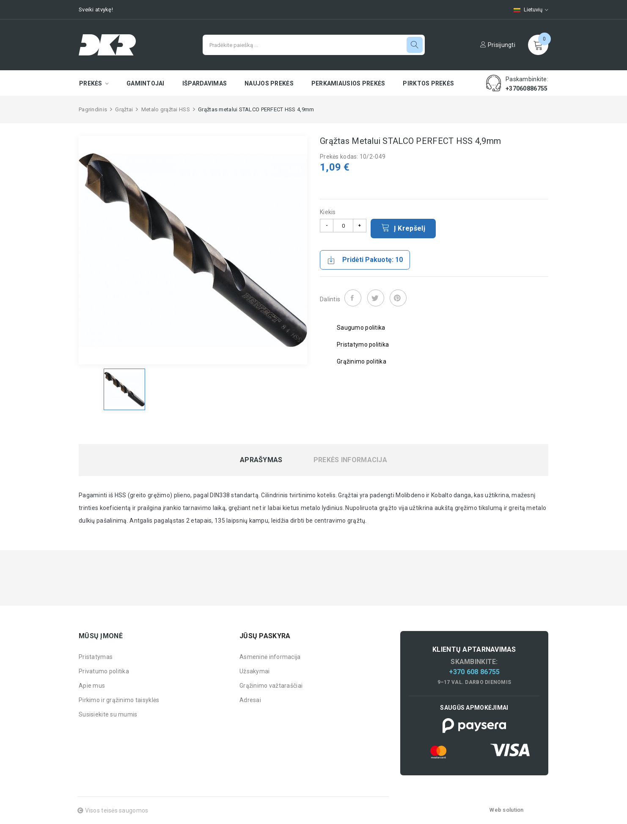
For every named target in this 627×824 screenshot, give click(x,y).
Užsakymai (254, 671)
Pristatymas (96, 656)
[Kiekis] (343, 225)
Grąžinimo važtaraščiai (270, 685)
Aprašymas (261, 460)
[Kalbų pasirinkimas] (526, 9)
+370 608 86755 (474, 672)
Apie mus (92, 685)
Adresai (250, 700)
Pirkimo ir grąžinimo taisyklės (119, 700)
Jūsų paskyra (264, 636)
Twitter (375, 297)
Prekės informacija (350, 460)
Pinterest (398, 297)
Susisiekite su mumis (108, 714)
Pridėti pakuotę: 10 (365, 260)
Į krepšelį (403, 227)
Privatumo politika (104, 671)
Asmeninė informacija (270, 656)
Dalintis (352, 297)
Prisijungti (497, 44)
